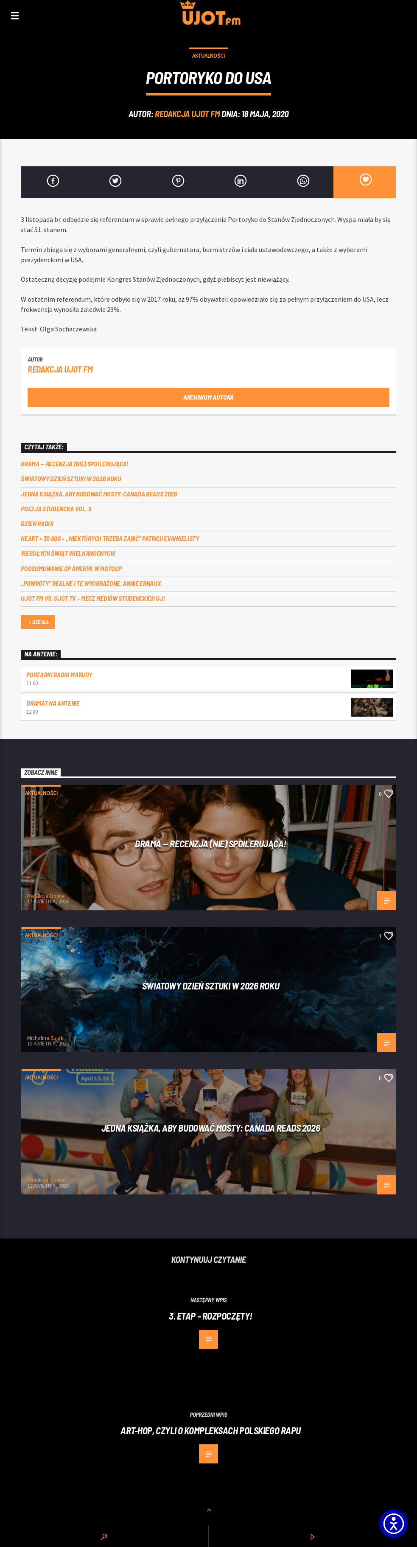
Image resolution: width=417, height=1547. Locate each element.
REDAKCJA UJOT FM (187, 113)
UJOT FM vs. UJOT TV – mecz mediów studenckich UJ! (93, 598)
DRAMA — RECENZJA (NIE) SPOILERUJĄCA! (74, 464)
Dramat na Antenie (53, 703)
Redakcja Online (45, 896)
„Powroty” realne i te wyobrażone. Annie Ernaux (91, 583)
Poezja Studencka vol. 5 (56, 508)
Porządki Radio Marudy (59, 674)
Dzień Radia (37, 523)
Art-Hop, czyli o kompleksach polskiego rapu (210, 1430)
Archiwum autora (208, 397)
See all (38, 623)
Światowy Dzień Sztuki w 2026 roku (71, 478)
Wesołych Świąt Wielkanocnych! (68, 553)
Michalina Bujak (45, 1038)
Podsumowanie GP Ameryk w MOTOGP (71, 568)
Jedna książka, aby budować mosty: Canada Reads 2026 (99, 494)
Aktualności (208, 55)
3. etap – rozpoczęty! (210, 1315)
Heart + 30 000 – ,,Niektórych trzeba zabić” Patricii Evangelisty (110, 538)
